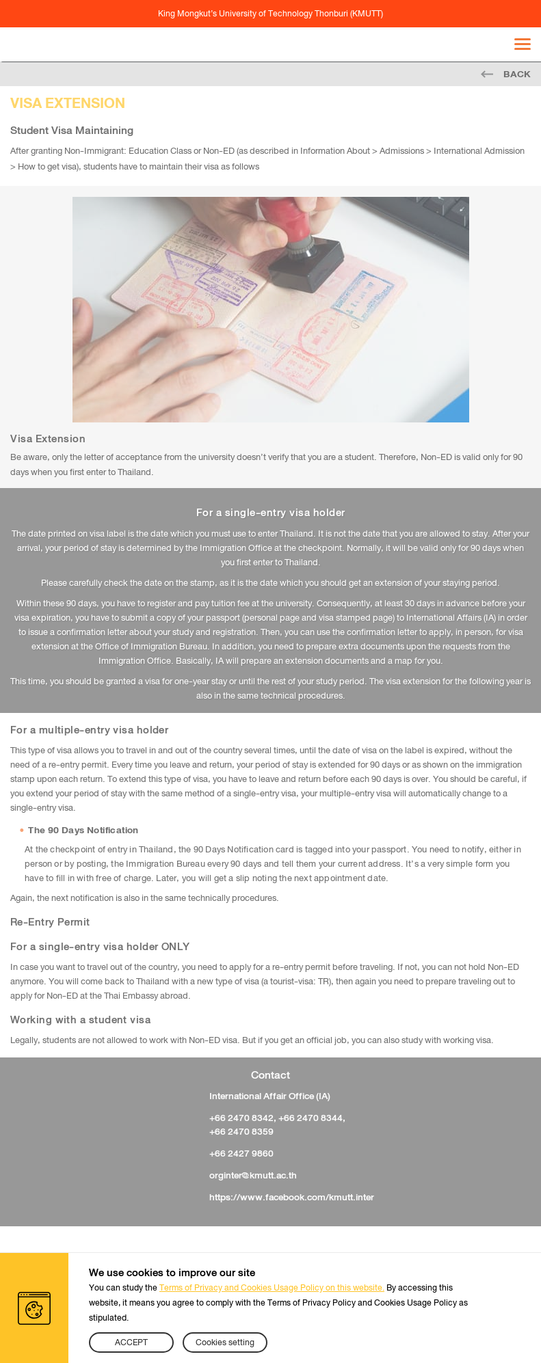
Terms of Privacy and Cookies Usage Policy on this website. (271, 1287)
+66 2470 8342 (241, 1117)
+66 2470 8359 (241, 1131)
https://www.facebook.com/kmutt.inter (291, 1197)
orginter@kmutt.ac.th (253, 1175)
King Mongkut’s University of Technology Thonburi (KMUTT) (270, 13)
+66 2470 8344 (310, 1117)
